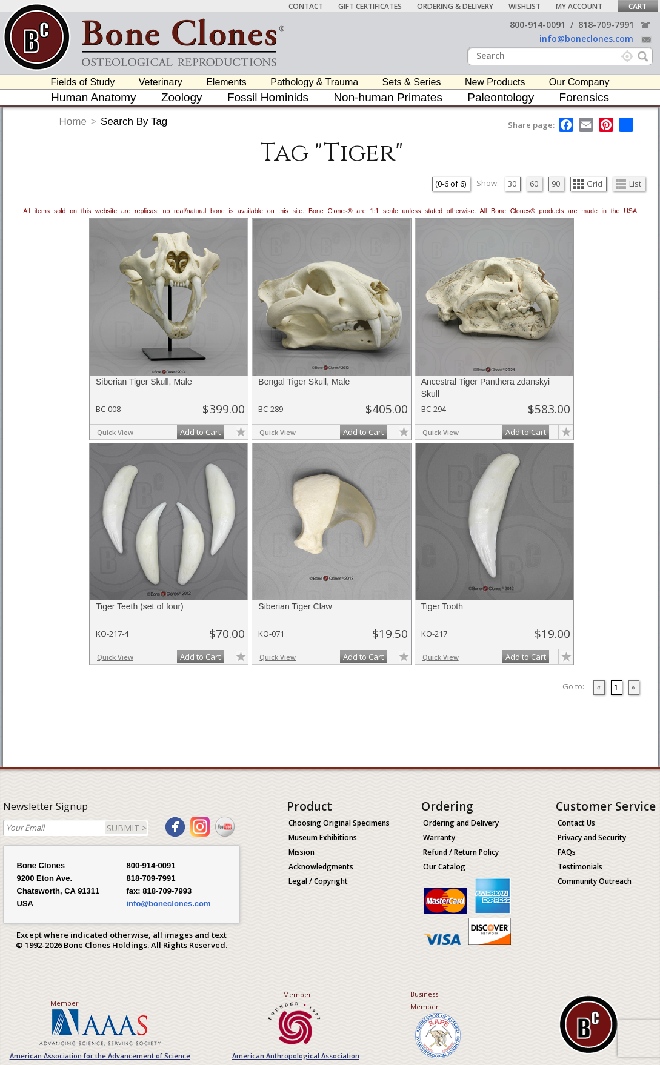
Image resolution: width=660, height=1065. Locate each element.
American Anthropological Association (295, 1055)
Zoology (181, 97)
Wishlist (524, 6)
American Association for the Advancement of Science (100, 1055)
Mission (301, 852)
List (628, 183)
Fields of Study (83, 82)
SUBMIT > (127, 828)
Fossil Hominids (267, 97)
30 (512, 183)
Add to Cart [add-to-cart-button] (200, 431)
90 (556, 183)
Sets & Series (411, 82)
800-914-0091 (537, 24)
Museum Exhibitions (322, 837)
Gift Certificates (370, 6)
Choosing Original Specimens (339, 823)
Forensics (584, 97)
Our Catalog (444, 866)
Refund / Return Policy (461, 852)
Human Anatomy (93, 97)
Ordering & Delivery (455, 6)
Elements (226, 82)
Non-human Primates (387, 97)
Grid (587, 183)
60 (534, 183)
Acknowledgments (320, 866)
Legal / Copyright (318, 881)
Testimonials (580, 866)
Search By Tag (134, 121)
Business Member (424, 1000)
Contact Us (576, 823)
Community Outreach (595, 881)
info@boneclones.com (586, 38)
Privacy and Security (592, 837)
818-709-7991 (606, 24)
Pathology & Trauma (314, 82)
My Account (579, 6)
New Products (495, 82)
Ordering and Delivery (461, 823)
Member (64, 1002)
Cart (637, 6)
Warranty (439, 837)
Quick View (115, 432)
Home (73, 121)
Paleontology (500, 97)
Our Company (579, 82)
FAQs (567, 852)
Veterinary (160, 82)
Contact (305, 6)
